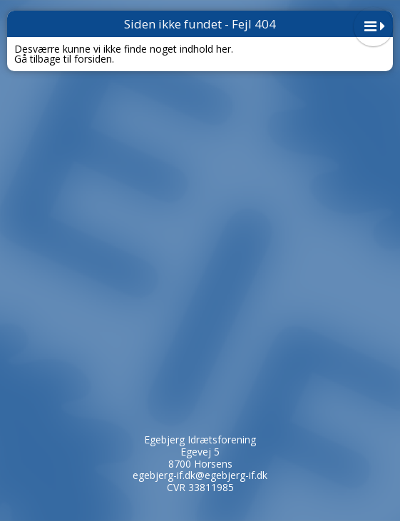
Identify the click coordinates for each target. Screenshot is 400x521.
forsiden (93, 58)
